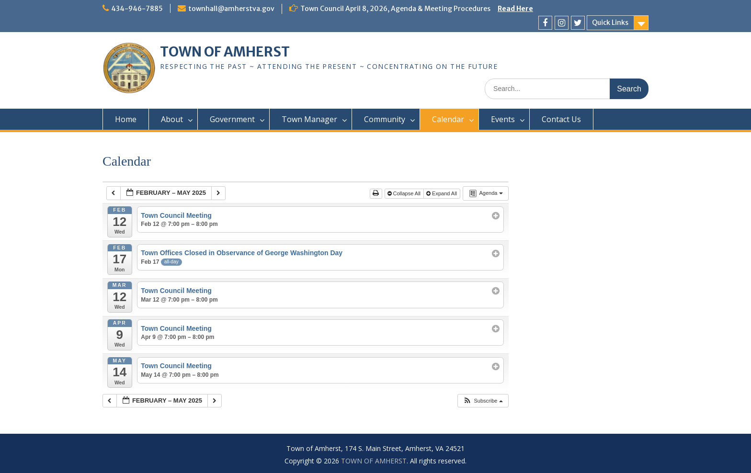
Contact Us (561, 119)
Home (126, 119)
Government (232, 119)
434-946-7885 (137, 8)
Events (503, 119)
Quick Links (610, 22)
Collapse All (404, 193)
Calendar (448, 119)
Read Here (515, 8)
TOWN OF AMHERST (225, 51)
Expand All (442, 193)
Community (384, 119)
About (172, 119)
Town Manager (309, 119)
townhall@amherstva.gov (231, 8)
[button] (482, 400)
